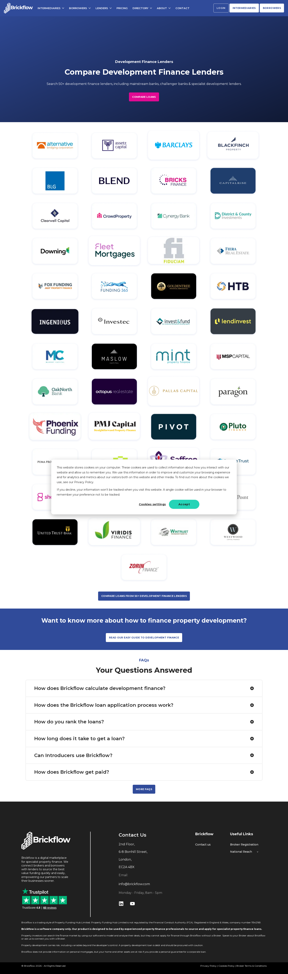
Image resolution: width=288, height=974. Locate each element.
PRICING (122, 7)
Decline (216, 504)
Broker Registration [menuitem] (244, 844)
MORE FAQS (144, 789)
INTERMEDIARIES (51, 7)
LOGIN (221, 7)
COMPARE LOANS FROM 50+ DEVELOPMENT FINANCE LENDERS (144, 595)
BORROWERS (80, 7)
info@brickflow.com (134, 884)
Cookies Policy (226, 965)
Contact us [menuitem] (203, 844)
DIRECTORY (142, 7)
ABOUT (164, 7)
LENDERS (104, 7)
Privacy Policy (208, 965)
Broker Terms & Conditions (251, 965)
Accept (184, 504)
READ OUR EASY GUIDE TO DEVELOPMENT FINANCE (144, 637)
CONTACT (182, 7)
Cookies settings (152, 504)
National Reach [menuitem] (241, 851)
